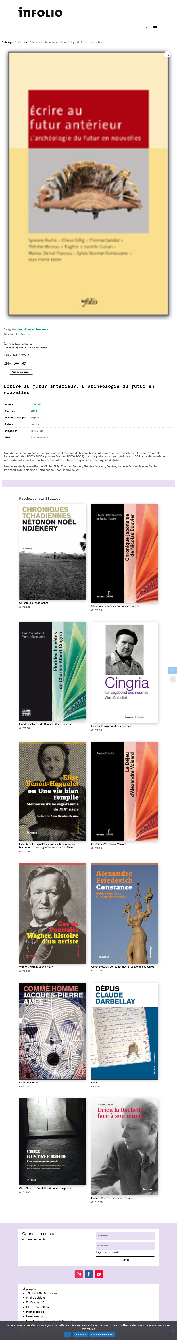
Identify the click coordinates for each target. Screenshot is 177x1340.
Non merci (80, 1334)
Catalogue (8, 42)
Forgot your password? (107, 1252)
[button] (167, 54)
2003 (34, 411)
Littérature (22, 42)
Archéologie (26, 329)
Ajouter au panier (21, 371)
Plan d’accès (35, 1312)
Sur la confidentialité (102, 1334)
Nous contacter (37, 1316)
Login (125, 1259)
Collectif (36, 404)
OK (67, 1334)
